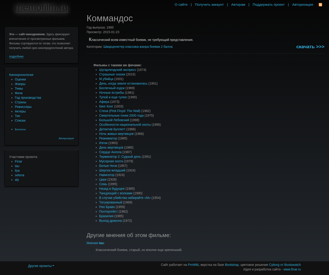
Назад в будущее (112, 188)
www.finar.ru (292, 269)
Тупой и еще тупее (113, 97)
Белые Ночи (108, 166)
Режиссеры (23, 107)
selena (19, 175)
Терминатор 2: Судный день (120, 156)
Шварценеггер (113, 46)
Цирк (102, 179)
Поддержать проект (269, 4)
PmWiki (193, 265)
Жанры (20, 84)
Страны (20, 102)
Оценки (20, 79)
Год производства (28, 97)
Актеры (20, 111)
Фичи (19, 93)
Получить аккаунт (209, 4)
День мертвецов (111, 147)
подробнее (16, 56)
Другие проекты (41, 266)
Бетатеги (20, 129)
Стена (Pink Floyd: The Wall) (119, 111)
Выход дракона (110, 220)
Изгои (103, 143)
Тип (17, 116)
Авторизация (66, 138)
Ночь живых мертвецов (116, 134)
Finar (18, 161)
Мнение (95, 243)
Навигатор (106, 175)
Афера (104, 102)
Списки (20, 120)
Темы (19, 88)
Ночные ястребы (111, 92)
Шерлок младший (112, 170)
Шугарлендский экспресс (117, 70)
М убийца (106, 79)
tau (17, 166)
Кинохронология (21, 75)
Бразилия (106, 216)
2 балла (166, 46)
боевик (155, 46)
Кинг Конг (106, 106)
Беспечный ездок (112, 88)
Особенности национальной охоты (125, 124)
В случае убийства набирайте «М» (125, 198)
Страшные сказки (112, 74)
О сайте (181, 4)
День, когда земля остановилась (123, 83)
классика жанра (137, 46)
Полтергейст (108, 211)
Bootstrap (232, 265)
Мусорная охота (111, 161)
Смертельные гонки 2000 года (121, 115)
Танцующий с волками (116, 193)
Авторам (238, 4)
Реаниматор (108, 138)
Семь (103, 184)
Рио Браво (107, 207)
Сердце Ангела (110, 152)
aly (17, 180)
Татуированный (110, 202)
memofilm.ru (41, 7)
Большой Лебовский (114, 120)
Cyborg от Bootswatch (285, 265)
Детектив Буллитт (112, 129)
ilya (17, 170)
